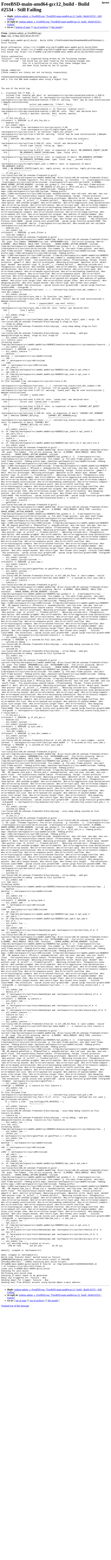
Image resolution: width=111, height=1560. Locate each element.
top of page (21, 1549)
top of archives (41, 27)
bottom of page (23, 27)
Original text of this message (15, 1554)
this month (56, 27)
